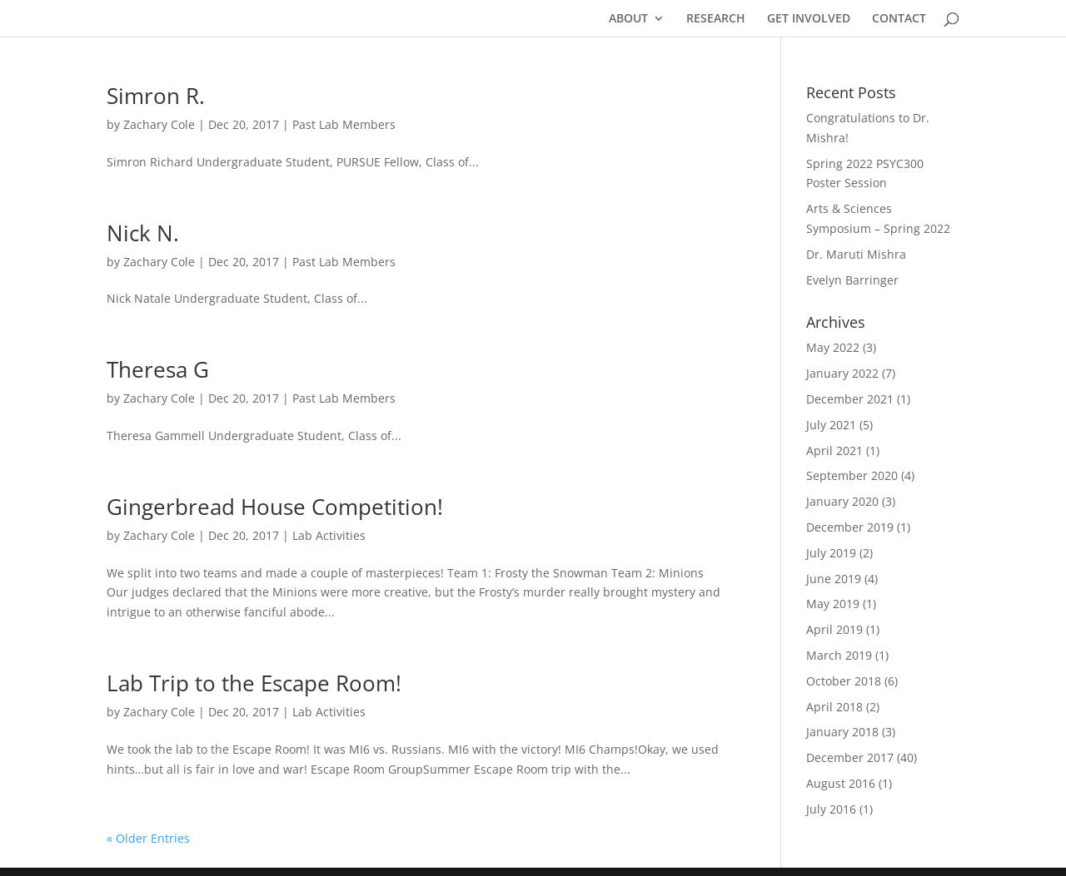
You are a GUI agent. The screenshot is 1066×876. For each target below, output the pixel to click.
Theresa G (158, 369)
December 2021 (850, 399)
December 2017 (850, 757)
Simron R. (156, 96)
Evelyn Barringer (852, 280)
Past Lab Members (344, 124)
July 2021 (831, 425)
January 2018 (842, 732)
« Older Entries (148, 838)
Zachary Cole (159, 124)
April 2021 (834, 450)
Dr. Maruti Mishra (856, 254)
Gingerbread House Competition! (275, 507)
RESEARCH (715, 19)
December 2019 (850, 527)
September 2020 (852, 475)
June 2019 (833, 578)
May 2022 (832, 347)
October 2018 (843, 681)
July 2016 (831, 809)
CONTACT (899, 19)
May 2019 (832, 603)
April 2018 (834, 707)
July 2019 (831, 553)
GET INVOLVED (808, 19)
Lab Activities (329, 535)
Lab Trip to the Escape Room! (254, 683)
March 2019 (839, 655)
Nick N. (143, 233)
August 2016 (840, 783)
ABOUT (628, 19)
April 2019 (834, 629)
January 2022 (842, 373)
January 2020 (842, 501)
